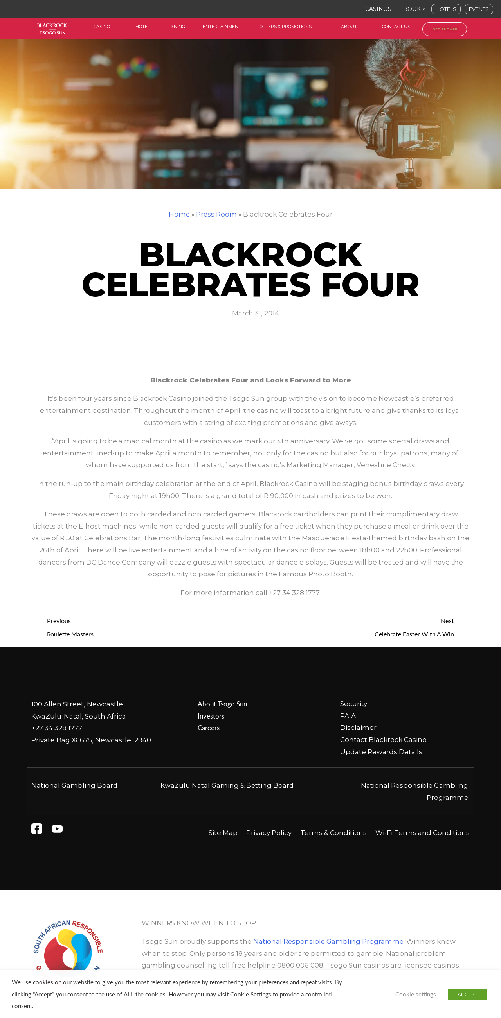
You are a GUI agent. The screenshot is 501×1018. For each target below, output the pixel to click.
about (349, 26)
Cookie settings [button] (415, 994)
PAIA (348, 716)
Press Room (216, 214)
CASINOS (378, 9)
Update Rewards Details (381, 752)
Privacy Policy (269, 833)
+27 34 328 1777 (56, 728)
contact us (396, 26)
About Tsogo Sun (222, 704)
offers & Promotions (286, 26)
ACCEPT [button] (468, 994)
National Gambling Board (74, 786)
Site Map (223, 833)
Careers (209, 728)
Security (353, 704)
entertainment (222, 26)
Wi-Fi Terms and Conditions (422, 833)
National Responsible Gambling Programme (329, 942)
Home (179, 214)
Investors (211, 715)
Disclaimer (358, 728)
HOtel (142, 26)
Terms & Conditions (333, 833)
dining (177, 26)
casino (102, 26)
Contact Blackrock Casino (383, 740)
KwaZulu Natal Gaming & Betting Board (227, 786)
